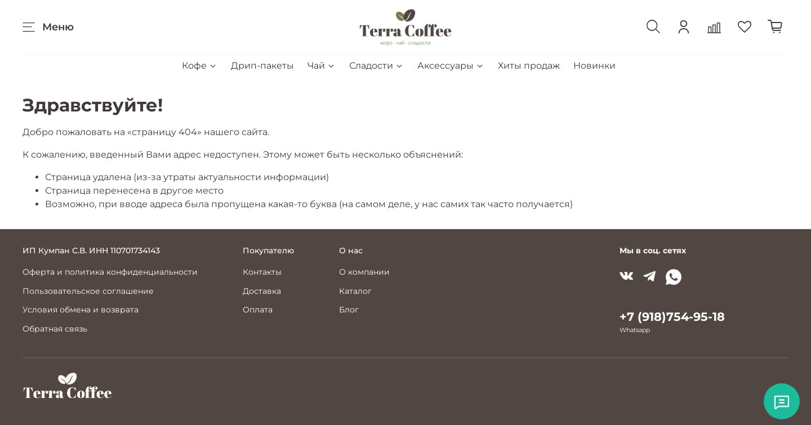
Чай (322, 65)
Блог (349, 310)
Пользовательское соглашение (88, 291)
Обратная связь (55, 329)
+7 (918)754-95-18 (672, 317)
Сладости (376, 65)
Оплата (258, 310)
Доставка (262, 291)
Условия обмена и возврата (81, 310)
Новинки (594, 65)
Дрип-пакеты (262, 65)
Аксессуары (450, 65)
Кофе (199, 65)
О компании (364, 272)
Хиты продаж (529, 65)
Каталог (355, 291)
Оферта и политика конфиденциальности (110, 272)
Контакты (262, 272)
